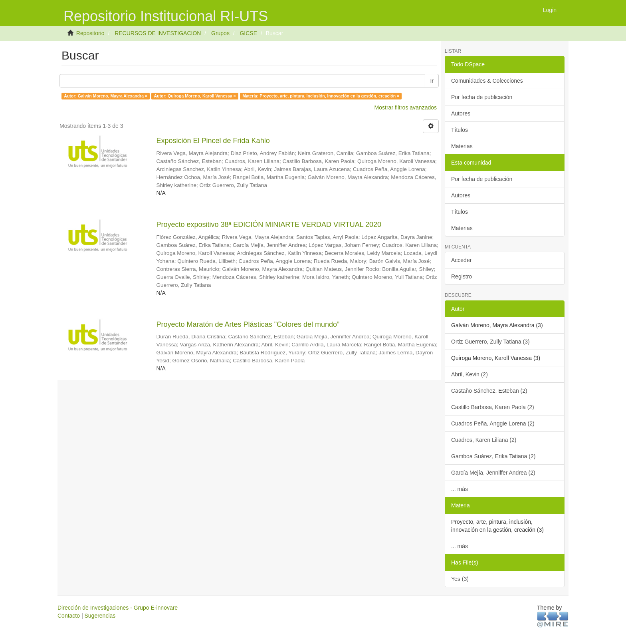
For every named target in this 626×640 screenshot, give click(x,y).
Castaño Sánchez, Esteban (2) (489, 391)
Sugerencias (99, 615)
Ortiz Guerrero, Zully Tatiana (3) (490, 341)
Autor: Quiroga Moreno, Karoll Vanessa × (195, 95)
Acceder (461, 260)
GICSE (248, 33)
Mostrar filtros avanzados (405, 107)
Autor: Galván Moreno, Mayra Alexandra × (105, 95)
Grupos (220, 33)
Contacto (68, 615)
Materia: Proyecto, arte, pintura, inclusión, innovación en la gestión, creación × (320, 95)
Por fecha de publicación (481, 97)
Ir (432, 81)
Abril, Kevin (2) (469, 374)
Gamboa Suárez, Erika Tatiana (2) (493, 456)
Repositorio (90, 33)
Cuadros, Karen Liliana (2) (483, 440)
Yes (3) (460, 579)
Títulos (459, 130)
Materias (462, 146)
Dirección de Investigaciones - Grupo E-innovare (117, 607)
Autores (460, 113)
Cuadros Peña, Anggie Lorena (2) (493, 423)
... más (459, 489)
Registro (461, 276)
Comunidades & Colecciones (487, 81)
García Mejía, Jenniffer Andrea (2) (493, 472)
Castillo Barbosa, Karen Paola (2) (492, 407)
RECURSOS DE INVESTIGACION (158, 33)
